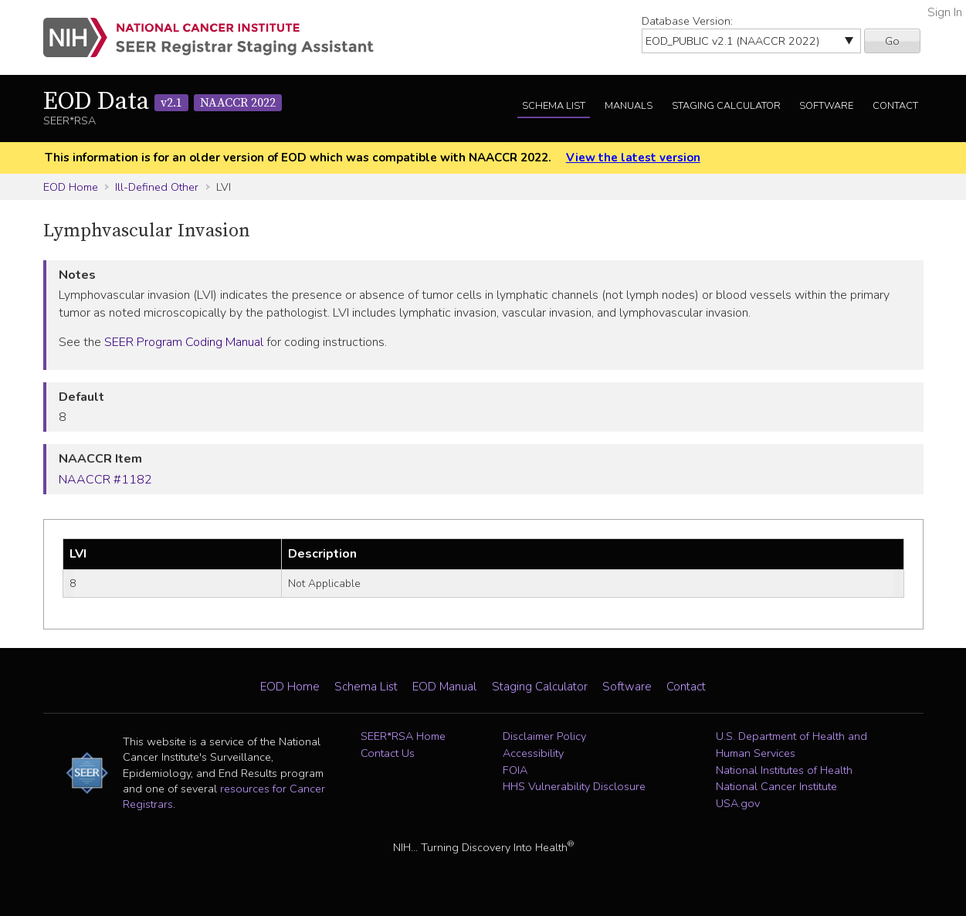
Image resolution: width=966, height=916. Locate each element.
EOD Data (162, 102)
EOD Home (70, 187)
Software (826, 106)
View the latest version (633, 157)
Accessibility (533, 753)
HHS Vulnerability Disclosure (574, 786)
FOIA (515, 770)
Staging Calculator (726, 106)
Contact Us (388, 753)
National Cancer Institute (776, 786)
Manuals (628, 106)
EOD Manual (444, 686)
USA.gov (738, 803)
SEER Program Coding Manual (183, 342)
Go (892, 41)
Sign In (944, 12)
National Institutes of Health (784, 770)
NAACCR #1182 (105, 479)
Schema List (553, 106)
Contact (895, 106)
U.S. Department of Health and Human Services (791, 744)
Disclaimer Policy (544, 736)
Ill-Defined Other (156, 187)
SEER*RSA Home (403, 736)
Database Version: (687, 21)
